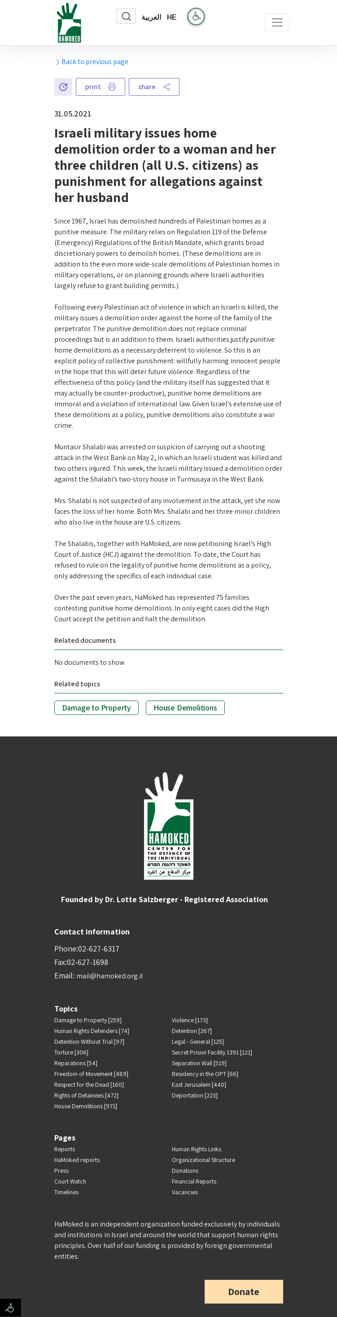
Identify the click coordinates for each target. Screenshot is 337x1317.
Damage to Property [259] (88, 1020)
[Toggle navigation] (277, 22)
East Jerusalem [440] (199, 1084)
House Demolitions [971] (85, 1106)
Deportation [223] (195, 1095)
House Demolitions (185, 707)
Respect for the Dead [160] (89, 1084)
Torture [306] (71, 1052)
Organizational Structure (203, 1160)
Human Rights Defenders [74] (91, 1031)
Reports (64, 1149)
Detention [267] (192, 1031)
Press (61, 1170)
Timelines (66, 1192)
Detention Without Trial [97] (89, 1041)
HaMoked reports (77, 1160)
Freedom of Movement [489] (91, 1074)
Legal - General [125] (198, 1041)
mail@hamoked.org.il (109, 976)
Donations (185, 1170)
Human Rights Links (196, 1149)
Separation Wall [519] (199, 1063)
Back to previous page (91, 61)
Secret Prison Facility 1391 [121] (212, 1052)
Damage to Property (96, 707)
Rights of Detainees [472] (86, 1095)
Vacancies (185, 1192)
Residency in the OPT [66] (205, 1074)
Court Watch (70, 1181)
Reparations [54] (75, 1063)
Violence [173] (190, 1020)
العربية (151, 17)
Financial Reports (194, 1181)
